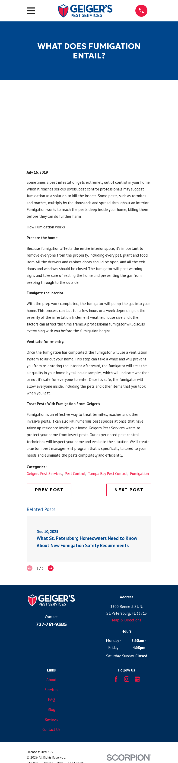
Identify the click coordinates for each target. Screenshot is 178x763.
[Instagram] (126, 679)
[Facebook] (116, 679)
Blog (51, 709)
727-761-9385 (51, 624)
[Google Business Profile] (137, 679)
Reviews (51, 719)
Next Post (128, 489)
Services (51, 689)
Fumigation (139, 473)
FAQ (51, 699)
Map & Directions (126, 620)
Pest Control (75, 473)
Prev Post (49, 489)
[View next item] (51, 568)
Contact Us (51, 729)
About (51, 679)
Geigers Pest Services (44, 473)
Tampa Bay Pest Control (107, 473)
